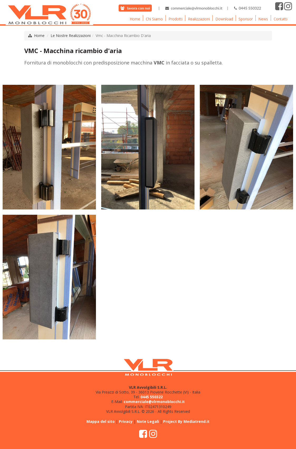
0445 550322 (250, 8)
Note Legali (148, 421)
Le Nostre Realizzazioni (71, 35)
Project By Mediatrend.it (186, 421)
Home (39, 35)
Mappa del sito (100, 421)
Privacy (126, 421)
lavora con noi (138, 8)
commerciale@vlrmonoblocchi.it (196, 8)
